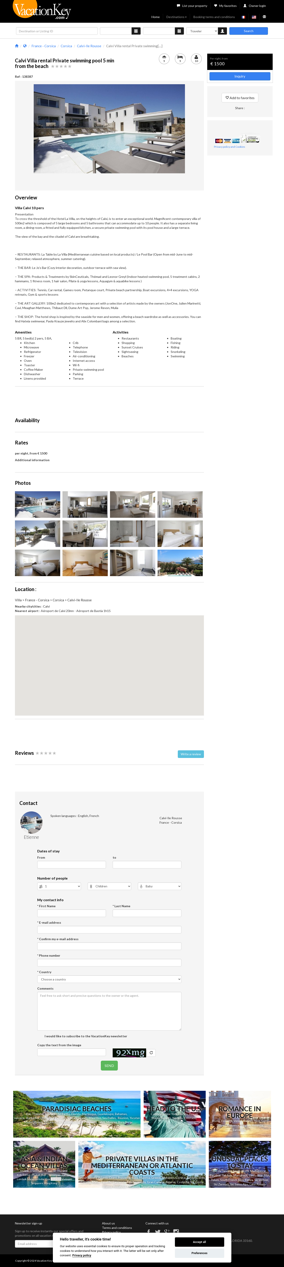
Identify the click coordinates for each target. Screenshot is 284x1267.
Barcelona (239, 1130)
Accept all (199, 1242)
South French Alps (232, 1180)
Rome (216, 1121)
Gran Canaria (155, 1182)
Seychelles (109, 1118)
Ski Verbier (261, 1180)
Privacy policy (111, 1232)
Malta (96, 1182)
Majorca (144, 1177)
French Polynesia (86, 1122)
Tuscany (146, 1186)
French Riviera (88, 1177)
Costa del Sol (185, 1182)
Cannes (248, 1121)
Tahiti (101, 1122)
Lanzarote (119, 1182)
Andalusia (119, 1186)
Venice (238, 1121)
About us (108, 1223)
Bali (28, 1114)
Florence (226, 1121)
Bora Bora (124, 1122)
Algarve (171, 1182)
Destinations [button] (176, 17)
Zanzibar (215, 1175)
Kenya (249, 1180)
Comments (45, 988)
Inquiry (239, 76)
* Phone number (48, 955)
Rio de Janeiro (222, 1171)
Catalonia (133, 1186)
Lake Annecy (258, 1184)
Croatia (86, 1182)
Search (248, 31)
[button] (109, 661)
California (157, 1114)
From (41, 857)
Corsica (180, 1177)
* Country (44, 972)
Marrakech (240, 1175)
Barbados (32, 1118)
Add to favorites (240, 98)
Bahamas (121, 1114)
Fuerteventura (136, 1182)
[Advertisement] (109, 400)
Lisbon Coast (172, 1186)
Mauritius (95, 1118)
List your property (192, 6)
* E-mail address (49, 922)
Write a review (191, 754)
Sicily (202, 1177)
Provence (233, 1125)
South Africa (241, 1171)
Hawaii (193, 1114)
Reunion (123, 1118)
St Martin (51, 1114)
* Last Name (121, 906)
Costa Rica (256, 1175)
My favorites (225, 6)
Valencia (257, 1125)
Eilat (266, 1175)
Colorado (190, 1118)
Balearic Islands (77, 1118)
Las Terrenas (65, 1122)
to (114, 857)
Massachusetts (161, 1118)
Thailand (38, 1114)
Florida (76, 1114)
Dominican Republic (53, 1118)
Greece (156, 1177)
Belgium (245, 1125)
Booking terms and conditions (214, 17)
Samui (26, 1175)
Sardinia (192, 1177)
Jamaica (19, 1118)
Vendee (158, 1186)
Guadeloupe (105, 1114)
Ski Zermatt (221, 1184)
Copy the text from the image (59, 1045)
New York (171, 1114)
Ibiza (135, 1177)
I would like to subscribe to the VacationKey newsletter (85, 1036)
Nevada (177, 1118)
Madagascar (258, 1171)
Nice (257, 1121)
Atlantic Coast (107, 1177)
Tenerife (106, 1182)
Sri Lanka (50, 1122)
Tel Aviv (227, 1175)
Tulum (215, 1180)
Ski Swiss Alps (239, 1184)
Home (155, 17)
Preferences (199, 1253)
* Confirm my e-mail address (58, 939)
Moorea (111, 1122)
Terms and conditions (117, 1228)
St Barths (64, 1114)
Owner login (254, 6)
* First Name (46, 906)
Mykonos (168, 1177)
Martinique (89, 1114)
